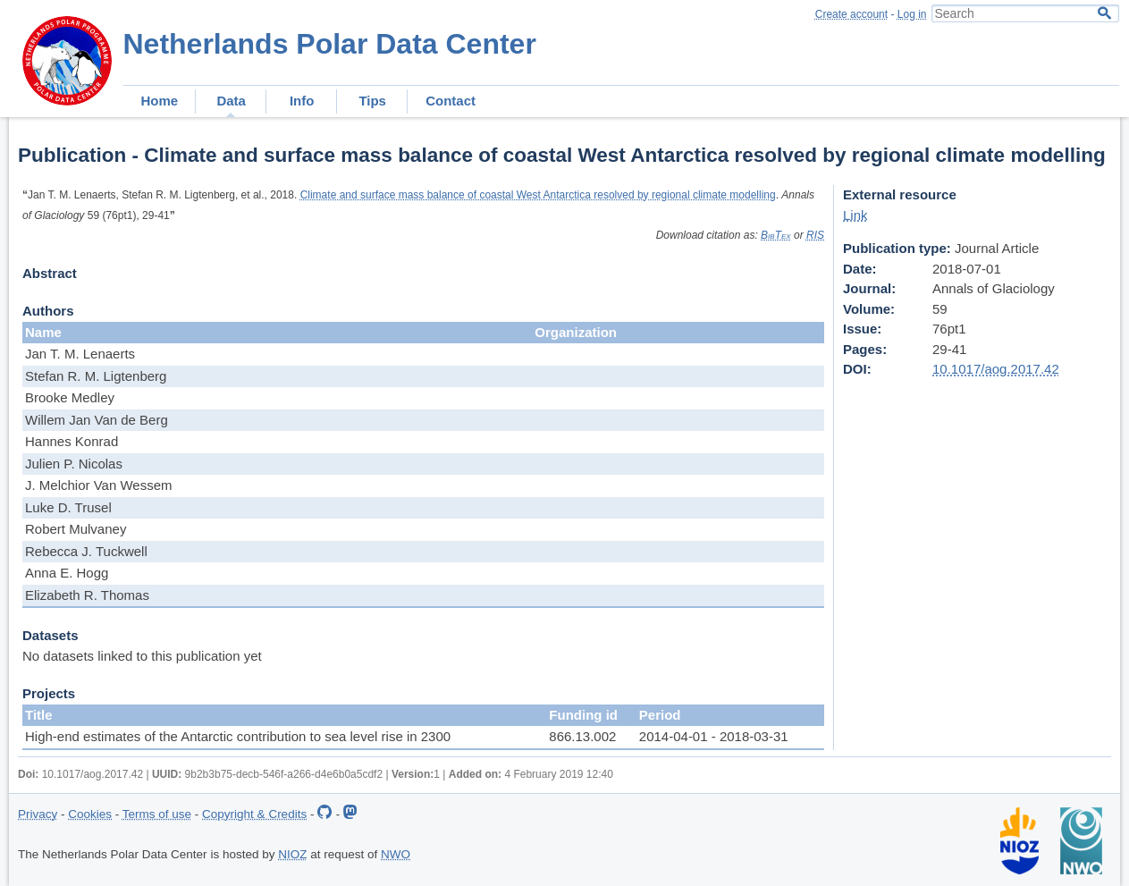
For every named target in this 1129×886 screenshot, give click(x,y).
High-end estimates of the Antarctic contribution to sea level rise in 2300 (238, 736)
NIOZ (292, 854)
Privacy (37, 814)
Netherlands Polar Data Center (329, 44)
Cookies (90, 814)
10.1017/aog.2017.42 (995, 368)
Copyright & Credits (254, 814)
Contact (450, 100)
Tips (372, 100)
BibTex (776, 235)
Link (855, 215)
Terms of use (156, 814)
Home (160, 100)
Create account (851, 14)
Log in (912, 14)
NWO (395, 854)
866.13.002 (582, 736)
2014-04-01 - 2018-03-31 (713, 736)
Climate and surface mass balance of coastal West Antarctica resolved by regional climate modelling (538, 195)
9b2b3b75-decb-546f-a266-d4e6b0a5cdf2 (284, 774)
